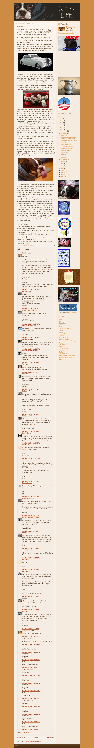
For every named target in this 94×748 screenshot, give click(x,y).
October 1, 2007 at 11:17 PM (31, 308)
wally (24, 571)
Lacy (23, 611)
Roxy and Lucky (64, 348)
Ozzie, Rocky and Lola (29, 517)
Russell (24, 559)
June (62, 166)
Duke (24, 373)
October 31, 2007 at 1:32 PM (31, 722)
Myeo (24, 444)
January (63, 176)
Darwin (61, 324)
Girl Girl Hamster (27, 325)
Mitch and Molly (63, 337)
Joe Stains (25, 339)
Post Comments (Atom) (33, 741)
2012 (61, 118)
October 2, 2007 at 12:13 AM (31, 337)
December (64, 131)
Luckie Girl (25, 433)
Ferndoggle (26, 498)
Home (36, 738)
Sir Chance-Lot (27, 630)
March (63, 172)
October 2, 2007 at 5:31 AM (30, 389)
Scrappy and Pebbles (29, 310)
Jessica (24, 598)
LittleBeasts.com (71, 312)
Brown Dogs (62, 323)
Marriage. (63, 154)
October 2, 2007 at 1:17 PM (30, 481)
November (64, 133)
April (62, 170)
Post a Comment (23, 732)
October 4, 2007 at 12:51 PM (31, 558)
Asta (60, 319)
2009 (61, 125)
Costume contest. (66, 144)
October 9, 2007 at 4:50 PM (30, 629)
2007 (61, 129)
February (64, 174)
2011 (61, 120)
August (63, 161)
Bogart (61, 321)
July (62, 164)
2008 (61, 127)
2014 (61, 116)
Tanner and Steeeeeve (65, 357)
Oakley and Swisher (65, 339)
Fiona (60, 326)
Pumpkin (61, 346)
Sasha (61, 352)
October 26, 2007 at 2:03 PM (31, 652)
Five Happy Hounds (65, 328)
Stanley (24, 253)
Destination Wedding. (67, 148)
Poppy (24, 532)
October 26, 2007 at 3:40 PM (31, 667)
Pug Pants (62, 344)
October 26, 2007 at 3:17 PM (31, 660)
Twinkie (61, 359)
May (62, 168)
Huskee (61, 330)
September (64, 159)
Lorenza (25, 291)
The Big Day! (64, 152)
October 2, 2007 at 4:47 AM (30, 372)
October (63, 135)
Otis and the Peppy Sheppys (67, 341)
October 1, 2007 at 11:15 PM (31, 289)
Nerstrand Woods (66, 150)
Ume (23, 364)
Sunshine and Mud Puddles (67, 355)
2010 (61, 123)
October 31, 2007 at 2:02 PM (31, 729)
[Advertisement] (68, 64)
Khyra (61, 332)
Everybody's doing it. (67, 146)
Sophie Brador (27, 483)
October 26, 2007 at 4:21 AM (31, 644)
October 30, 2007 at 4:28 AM (31, 706)
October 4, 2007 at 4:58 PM (30, 569)
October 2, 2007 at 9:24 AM (30, 431)
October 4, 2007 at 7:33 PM (30, 596)
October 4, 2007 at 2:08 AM (30, 548)
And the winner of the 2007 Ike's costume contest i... (68, 137)
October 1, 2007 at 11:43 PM (31, 324)
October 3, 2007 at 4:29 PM (30, 531)
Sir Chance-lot (63, 353)
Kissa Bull (62, 333)
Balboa (27, 37)
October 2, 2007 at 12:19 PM (31, 458)
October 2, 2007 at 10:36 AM (31, 443)
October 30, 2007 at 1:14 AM (31, 698)
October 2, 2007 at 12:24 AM (31, 349)
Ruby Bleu (25, 416)
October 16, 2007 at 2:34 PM (31, 636)
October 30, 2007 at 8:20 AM (31, 714)
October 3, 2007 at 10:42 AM (31, 516)
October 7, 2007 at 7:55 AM (30, 610)
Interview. (63, 157)
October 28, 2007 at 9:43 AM (31, 691)
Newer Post (21, 738)
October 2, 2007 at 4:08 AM (30, 362)
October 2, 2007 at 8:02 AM (30, 414)
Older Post (50, 738)
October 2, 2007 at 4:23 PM (30, 496)
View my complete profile (66, 33)
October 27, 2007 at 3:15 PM (31, 675)
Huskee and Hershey (29, 350)
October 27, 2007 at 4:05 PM (31, 683)
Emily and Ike (71, 27)
